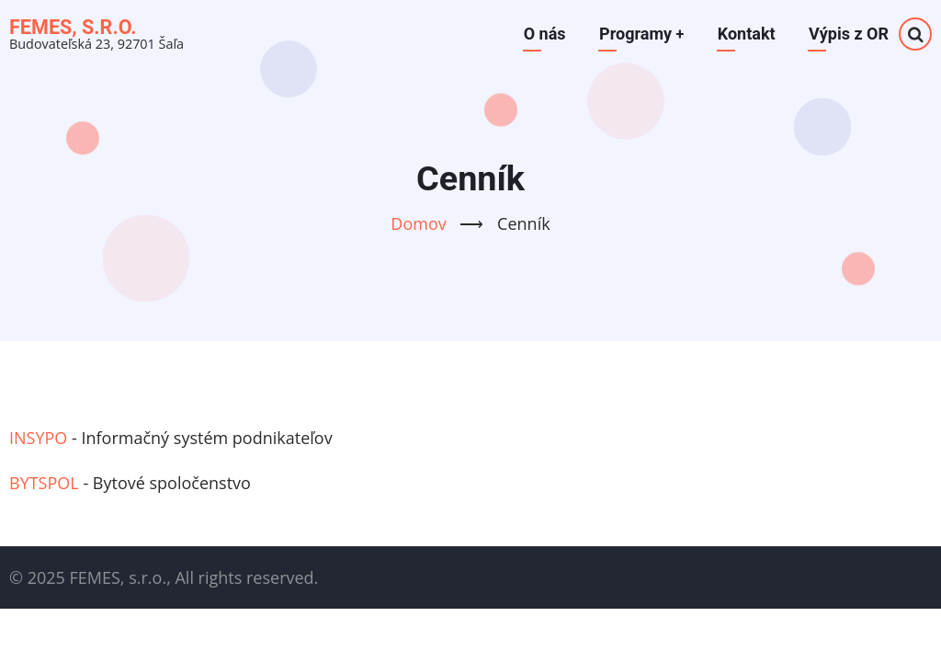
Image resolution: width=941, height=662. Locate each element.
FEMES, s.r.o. (73, 27)
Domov (418, 223)
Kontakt (747, 33)
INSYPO (38, 438)
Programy (641, 33)
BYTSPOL (44, 483)
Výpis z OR (849, 33)
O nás (544, 33)
